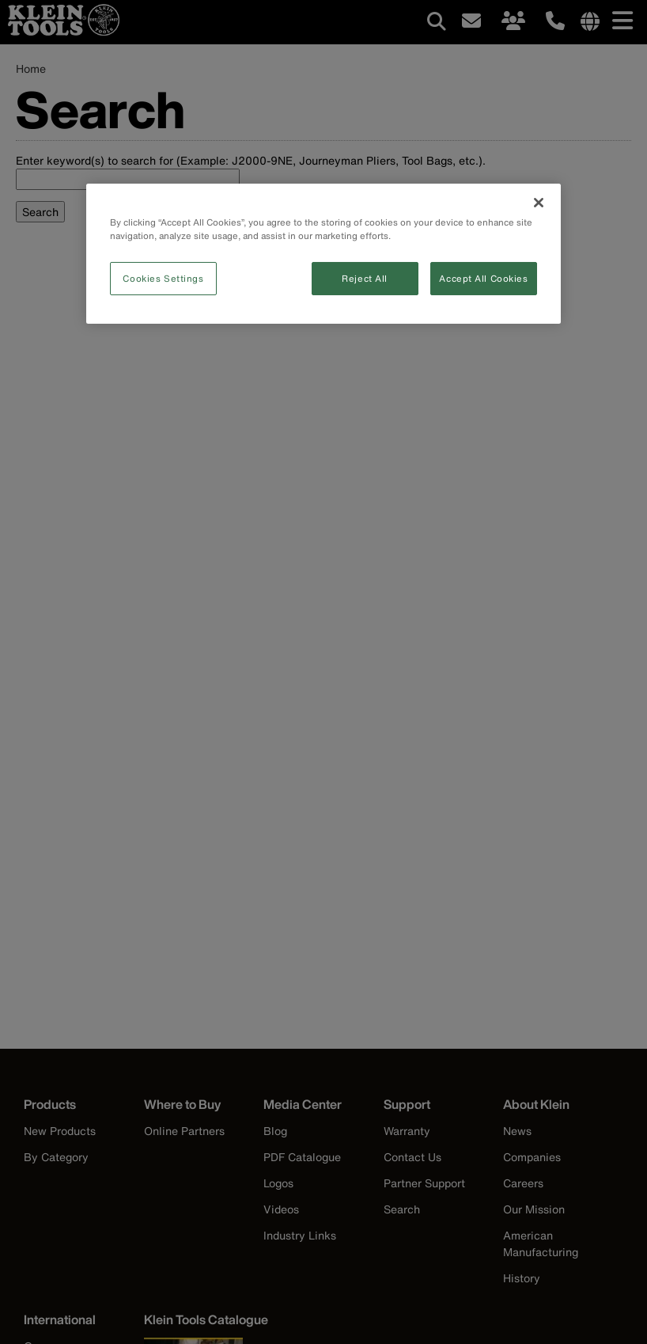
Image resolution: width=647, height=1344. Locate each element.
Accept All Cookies (483, 278)
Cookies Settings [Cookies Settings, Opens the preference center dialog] (163, 278)
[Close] (538, 202)
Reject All (365, 278)
